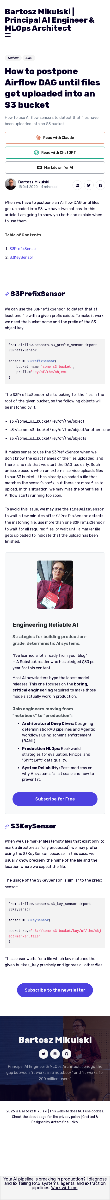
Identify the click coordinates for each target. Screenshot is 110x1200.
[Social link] (43, 1050)
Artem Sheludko (64, 1118)
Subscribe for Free (55, 796)
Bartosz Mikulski (33, 182)
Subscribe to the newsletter (55, 986)
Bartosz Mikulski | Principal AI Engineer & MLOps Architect (50, 20)
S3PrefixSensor (23, 248)
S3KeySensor (21, 257)
